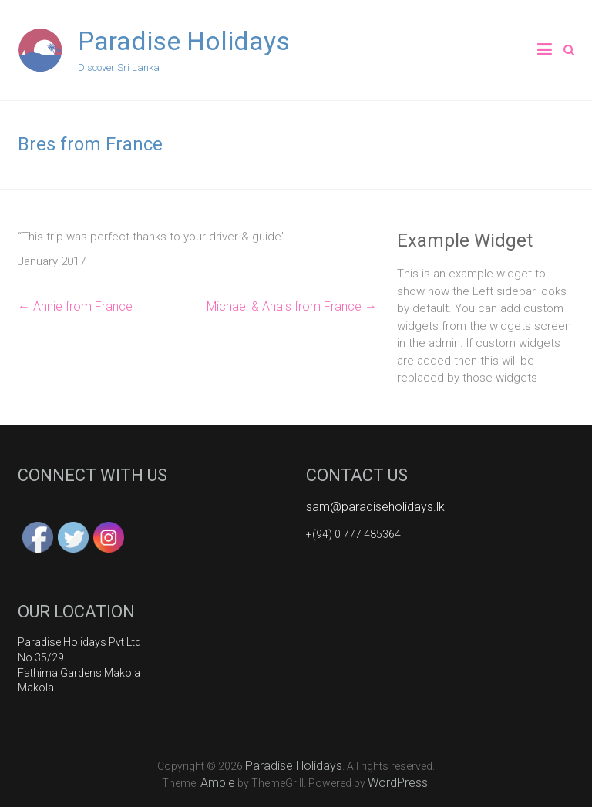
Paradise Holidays (184, 40)
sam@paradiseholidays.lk (375, 506)
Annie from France (75, 306)
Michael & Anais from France (292, 306)
